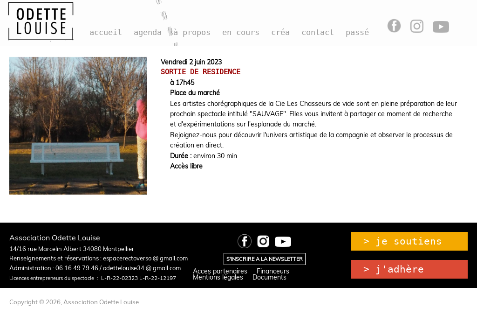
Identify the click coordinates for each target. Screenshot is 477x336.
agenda (148, 32)
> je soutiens (402, 241)
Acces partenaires (220, 271)
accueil (105, 32)
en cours (240, 32)
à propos (192, 32)
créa (280, 32)
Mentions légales (218, 277)
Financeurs (273, 271)
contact (317, 32)
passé (357, 32)
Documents (269, 277)
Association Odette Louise (101, 302)
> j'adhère (393, 269)
